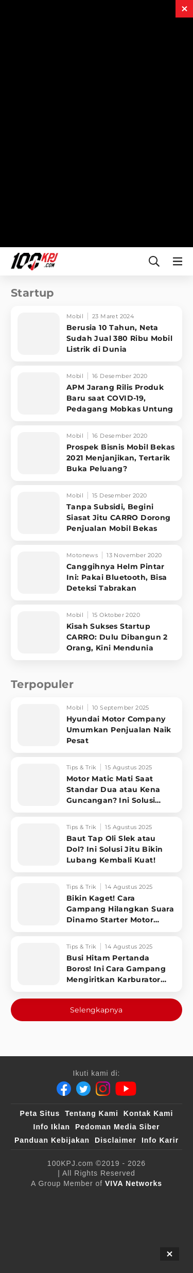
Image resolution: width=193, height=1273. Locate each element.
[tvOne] (120, 1221)
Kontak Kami (148, 1113)
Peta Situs (40, 1113)
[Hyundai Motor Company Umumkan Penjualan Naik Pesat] (96, 725)
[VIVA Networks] (133, 1183)
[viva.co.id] (54, 1200)
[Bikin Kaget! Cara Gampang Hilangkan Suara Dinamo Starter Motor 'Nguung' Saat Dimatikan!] (96, 904)
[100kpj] (102, 1200)
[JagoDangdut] (146, 1241)
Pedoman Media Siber (117, 1127)
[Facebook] (64, 1088)
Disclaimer (115, 1140)
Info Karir (160, 1140)
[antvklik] (42, 1241)
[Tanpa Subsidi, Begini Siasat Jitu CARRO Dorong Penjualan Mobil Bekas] (96, 513)
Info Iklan (51, 1127)
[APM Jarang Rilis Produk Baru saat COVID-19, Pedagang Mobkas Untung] (96, 393)
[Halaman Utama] (32, 261)
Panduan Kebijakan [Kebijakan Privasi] (52, 1140)
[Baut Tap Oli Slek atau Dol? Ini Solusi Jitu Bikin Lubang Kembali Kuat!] (96, 844)
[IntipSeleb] (92, 1241)
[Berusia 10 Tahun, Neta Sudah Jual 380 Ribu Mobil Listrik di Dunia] (96, 334)
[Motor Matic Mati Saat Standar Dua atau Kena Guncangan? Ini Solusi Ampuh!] (96, 785)
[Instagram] (103, 1088)
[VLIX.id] (39, 1221)
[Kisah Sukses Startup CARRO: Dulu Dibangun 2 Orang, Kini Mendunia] (96, 632)
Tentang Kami (91, 1113)
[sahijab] (145, 1200)
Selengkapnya (96, 1009)
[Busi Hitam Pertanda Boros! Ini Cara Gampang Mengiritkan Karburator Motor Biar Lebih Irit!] (96, 964)
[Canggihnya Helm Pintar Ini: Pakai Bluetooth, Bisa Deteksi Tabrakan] (96, 572)
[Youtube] (125, 1088)
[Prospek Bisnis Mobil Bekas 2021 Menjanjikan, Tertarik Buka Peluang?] (96, 453)
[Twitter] (83, 1088)
